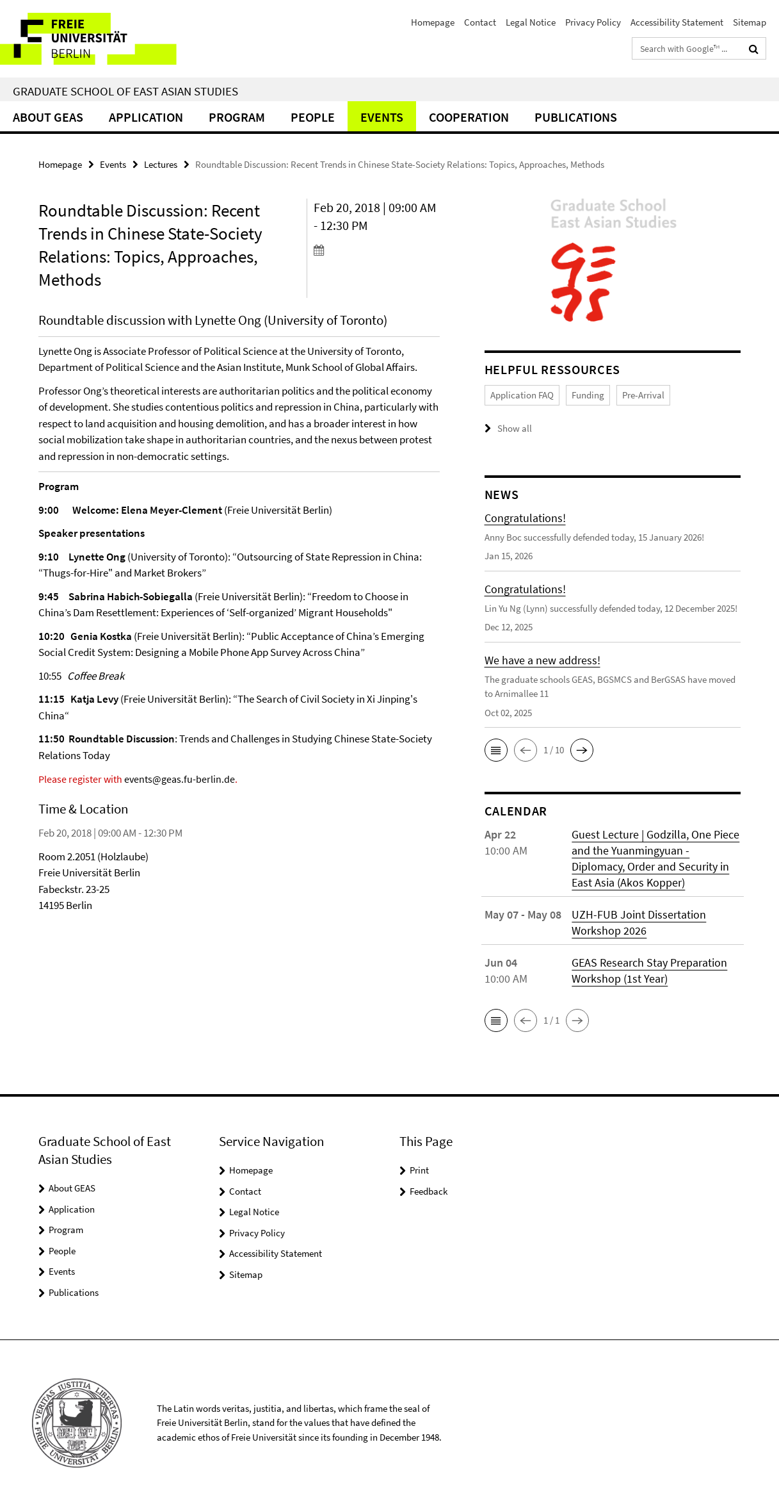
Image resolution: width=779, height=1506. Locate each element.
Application (146, 117)
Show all (514, 428)
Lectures (160, 164)
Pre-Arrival (643, 395)
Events (381, 117)
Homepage (432, 22)
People (313, 117)
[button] (496, 750)
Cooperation (469, 117)
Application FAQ (522, 395)
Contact (480, 22)
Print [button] (419, 1170)
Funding (588, 395)
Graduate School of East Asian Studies (125, 91)
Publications (575, 117)
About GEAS (48, 117)
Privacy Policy (593, 22)
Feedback (428, 1191)
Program (237, 117)
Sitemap (749, 22)
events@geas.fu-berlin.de (179, 779)
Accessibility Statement (676, 22)
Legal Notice (531, 22)
